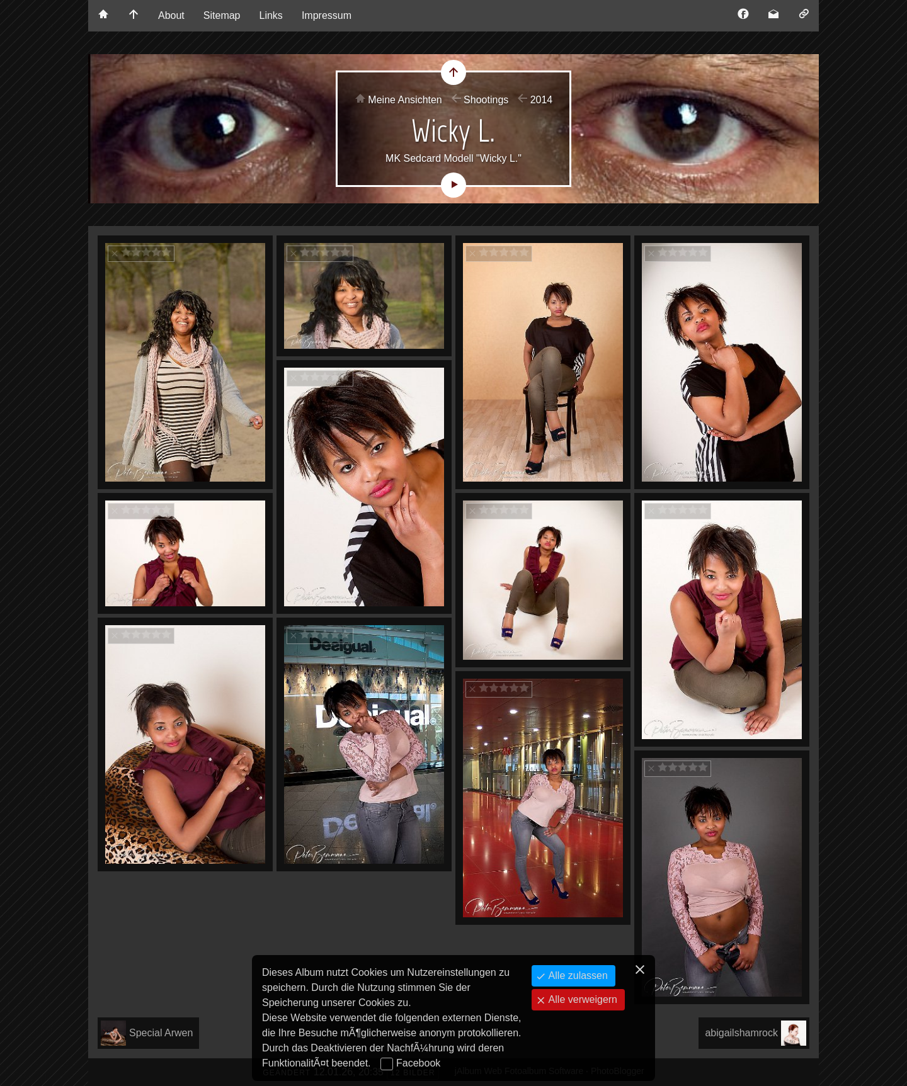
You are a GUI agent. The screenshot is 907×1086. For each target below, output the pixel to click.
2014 (541, 99)
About (171, 15)
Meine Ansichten (405, 99)
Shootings (486, 99)
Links (271, 15)
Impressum (326, 15)
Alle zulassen (576, 975)
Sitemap (222, 15)
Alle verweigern (581, 999)
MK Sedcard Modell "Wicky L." (453, 158)
